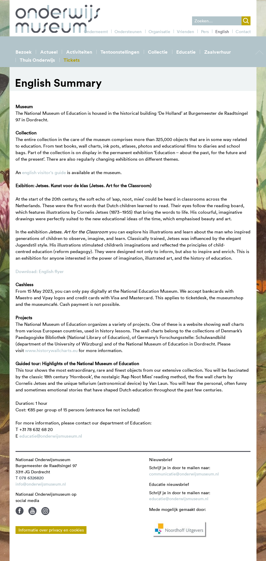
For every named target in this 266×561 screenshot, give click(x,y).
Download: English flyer (40, 271)
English (222, 31)
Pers (205, 31)
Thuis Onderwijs (37, 60)
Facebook (20, 511)
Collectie (158, 52)
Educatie (186, 52)
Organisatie (159, 31)
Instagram (45, 511)
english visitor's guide (44, 172)
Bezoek (24, 52)
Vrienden (185, 31)
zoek (246, 20)
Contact (243, 31)
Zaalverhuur (217, 52)
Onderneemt (96, 31)
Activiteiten (79, 52)
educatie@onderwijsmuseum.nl (50, 436)
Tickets (72, 60)
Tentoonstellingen (119, 52)
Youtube (32, 511)
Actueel (49, 52)
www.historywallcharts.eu (52, 350)
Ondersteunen (128, 31)
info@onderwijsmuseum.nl (41, 484)
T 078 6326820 (30, 478)
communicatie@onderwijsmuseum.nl (184, 474)
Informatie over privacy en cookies (51, 530)
